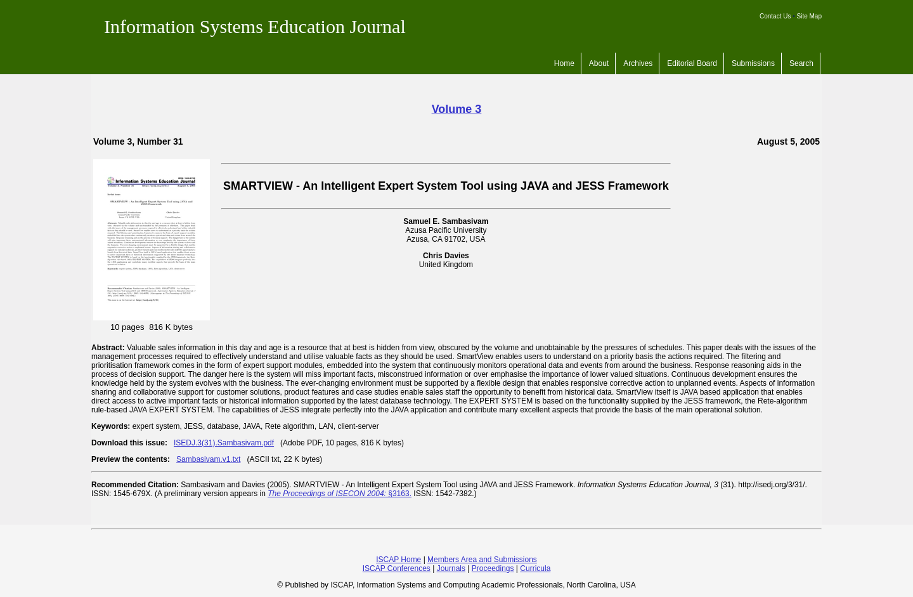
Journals (451, 568)
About (599, 63)
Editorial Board (692, 63)
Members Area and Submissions (482, 559)
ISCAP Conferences (397, 568)
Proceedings (493, 568)
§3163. (339, 493)
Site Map (809, 16)
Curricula (535, 568)
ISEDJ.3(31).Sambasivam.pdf (224, 442)
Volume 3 (457, 109)
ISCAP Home (398, 559)
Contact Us (775, 16)
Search (801, 63)
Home (564, 63)
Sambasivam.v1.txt (208, 459)
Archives (637, 63)
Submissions (753, 63)
